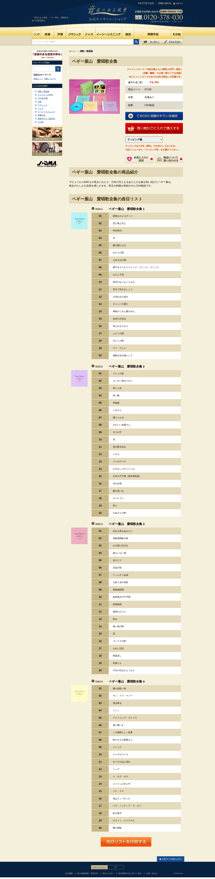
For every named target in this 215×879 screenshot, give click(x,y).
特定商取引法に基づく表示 (130, 873)
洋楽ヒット (38, 79)
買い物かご (154, 42)
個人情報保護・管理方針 (87, 873)
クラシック (42, 105)
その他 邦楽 (43, 98)
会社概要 (69, 873)
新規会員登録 (174, 42)
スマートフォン (99, 867)
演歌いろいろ (50, 79)
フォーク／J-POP (45, 95)
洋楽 (40, 102)
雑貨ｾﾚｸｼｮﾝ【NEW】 (47, 119)
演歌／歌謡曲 (43, 91)
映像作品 (41, 115)
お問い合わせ (151, 873)
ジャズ (40, 108)
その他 (40, 122)
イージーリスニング (46, 112)
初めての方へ (108, 873)
